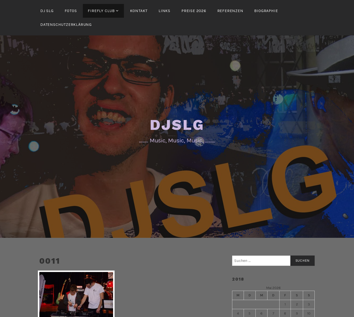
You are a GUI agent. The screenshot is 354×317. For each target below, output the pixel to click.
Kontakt (139, 10)
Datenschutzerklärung (66, 24)
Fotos (71, 10)
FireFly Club (101, 10)
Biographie (266, 10)
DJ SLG (47, 10)
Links (164, 10)
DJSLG (177, 125)
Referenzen (230, 10)
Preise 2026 (193, 10)
